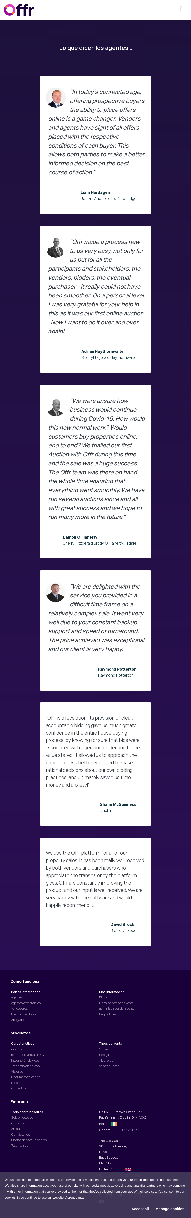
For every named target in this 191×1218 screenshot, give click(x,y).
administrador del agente (116, 1008)
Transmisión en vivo (25, 1066)
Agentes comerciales (26, 1003)
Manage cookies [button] (169, 1209)
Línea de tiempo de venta (116, 1003)
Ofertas (16, 1049)
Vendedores (19, 1008)
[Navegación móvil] (181, 10)
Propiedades (108, 1014)
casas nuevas (109, 1066)
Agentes (17, 997)
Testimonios (19, 1145)
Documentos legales (25, 1077)
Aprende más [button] (74, 1197)
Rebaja (104, 1055)
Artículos (17, 1129)
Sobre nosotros (22, 1117)
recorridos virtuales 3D (27, 1055)
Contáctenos (20, 1134)
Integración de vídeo (25, 1060)
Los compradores (23, 1014)
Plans (103, 997)
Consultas (18, 1088)
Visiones (17, 1071)
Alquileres (106, 1060)
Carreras (17, 1123)
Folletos (16, 1083)
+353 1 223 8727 (126, 1130)
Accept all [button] (140, 1209)
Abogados (18, 1020)
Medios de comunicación (29, 1140)
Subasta (105, 1049)
